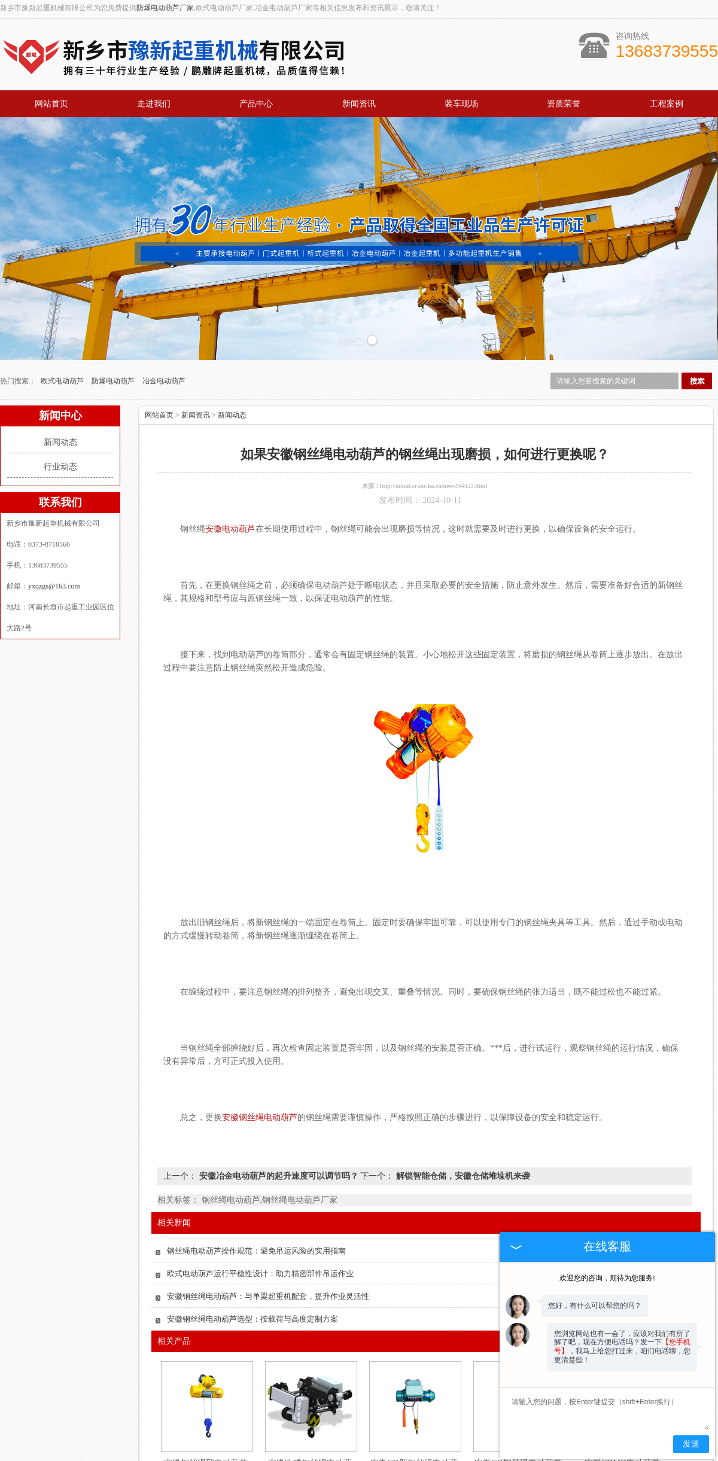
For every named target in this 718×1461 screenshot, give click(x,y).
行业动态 (60, 466)
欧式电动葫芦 (63, 381)
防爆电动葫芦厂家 (165, 8)
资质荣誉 (563, 103)
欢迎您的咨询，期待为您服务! (607, 1278)
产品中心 (256, 103)
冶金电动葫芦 (163, 381)
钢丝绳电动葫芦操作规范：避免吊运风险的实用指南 (256, 1250)
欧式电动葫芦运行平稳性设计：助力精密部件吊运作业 (260, 1273)
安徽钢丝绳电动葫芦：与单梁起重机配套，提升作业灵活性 (268, 1296)
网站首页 (51, 103)
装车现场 (461, 103)
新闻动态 (60, 442)
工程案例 (666, 103)
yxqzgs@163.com (54, 586)
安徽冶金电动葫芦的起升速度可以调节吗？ (278, 1176)
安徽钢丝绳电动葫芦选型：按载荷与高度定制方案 (252, 1318)
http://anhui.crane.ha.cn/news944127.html (433, 486)
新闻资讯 (359, 103)
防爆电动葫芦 (114, 381)
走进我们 (154, 103)
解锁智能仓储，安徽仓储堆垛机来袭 (462, 1176)
